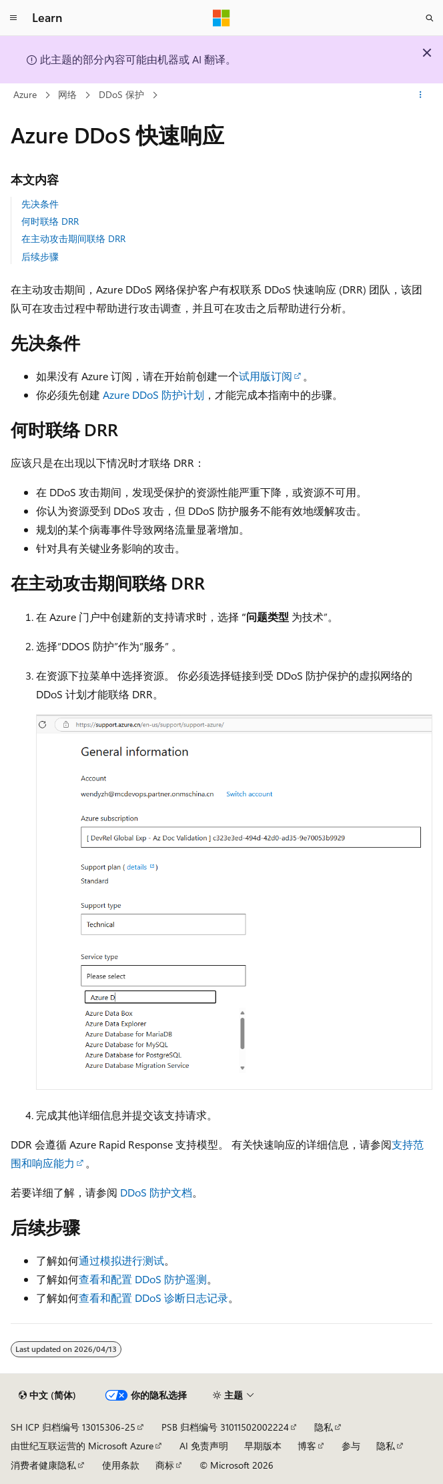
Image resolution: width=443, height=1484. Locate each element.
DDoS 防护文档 (156, 1192)
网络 (67, 94)
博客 (307, 1445)
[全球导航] (13, 18)
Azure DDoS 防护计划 (153, 395)
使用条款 (120, 1465)
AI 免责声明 (203, 1445)
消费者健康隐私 (43, 1465)
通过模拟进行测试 (121, 1260)
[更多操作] (420, 95)
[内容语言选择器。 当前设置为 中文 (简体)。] (47, 1395)
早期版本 (263, 1445)
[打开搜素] (429, 18)
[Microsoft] (221, 18)
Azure (25, 94)
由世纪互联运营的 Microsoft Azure (82, 1445)
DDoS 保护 (121, 94)
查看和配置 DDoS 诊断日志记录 (153, 1298)
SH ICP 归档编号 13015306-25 (73, 1427)
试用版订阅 (265, 376)
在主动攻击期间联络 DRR (73, 238)
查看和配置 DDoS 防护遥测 (143, 1279)
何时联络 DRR (50, 221)
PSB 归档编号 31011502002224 (225, 1427)
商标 (164, 1465)
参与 (351, 1445)
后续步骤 (40, 256)
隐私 (323, 1427)
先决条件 (40, 203)
